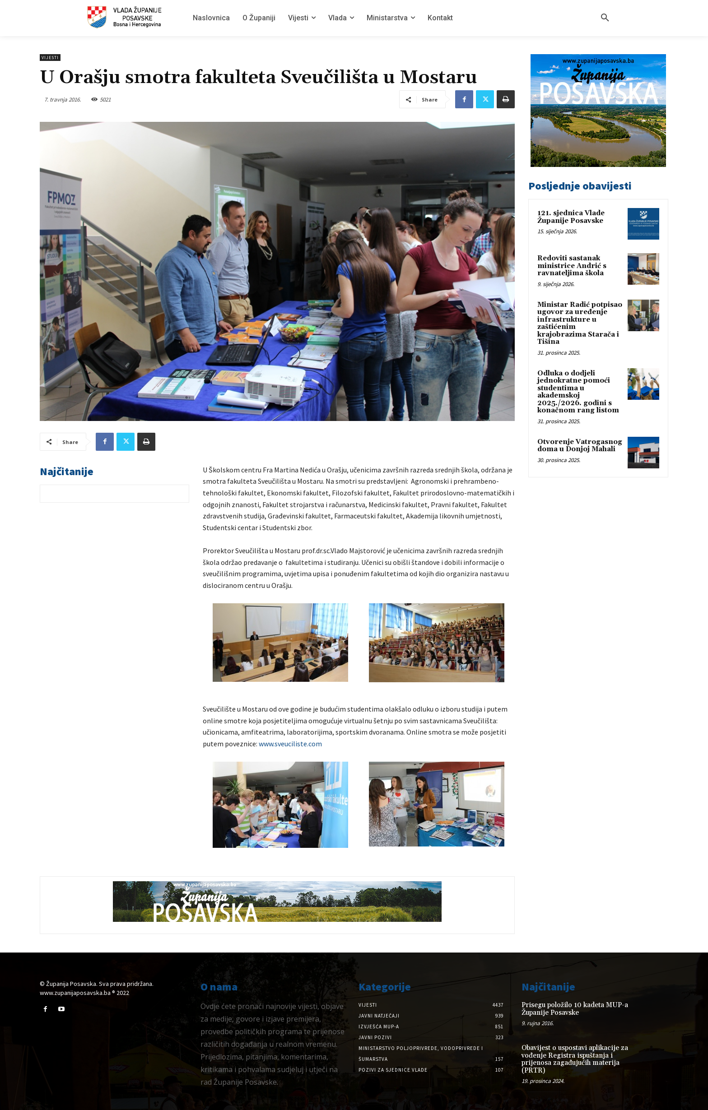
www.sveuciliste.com (290, 743)
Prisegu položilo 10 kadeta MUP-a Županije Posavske (575, 1009)
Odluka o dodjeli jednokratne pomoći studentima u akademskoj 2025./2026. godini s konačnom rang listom (578, 392)
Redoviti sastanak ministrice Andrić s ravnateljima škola (571, 266)
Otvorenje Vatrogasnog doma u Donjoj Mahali (579, 446)
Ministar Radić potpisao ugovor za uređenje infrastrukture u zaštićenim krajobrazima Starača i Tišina (579, 324)
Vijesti (50, 57)
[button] (605, 18)
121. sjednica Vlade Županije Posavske (571, 217)
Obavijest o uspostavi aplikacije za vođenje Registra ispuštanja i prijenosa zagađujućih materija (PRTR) (575, 1059)
